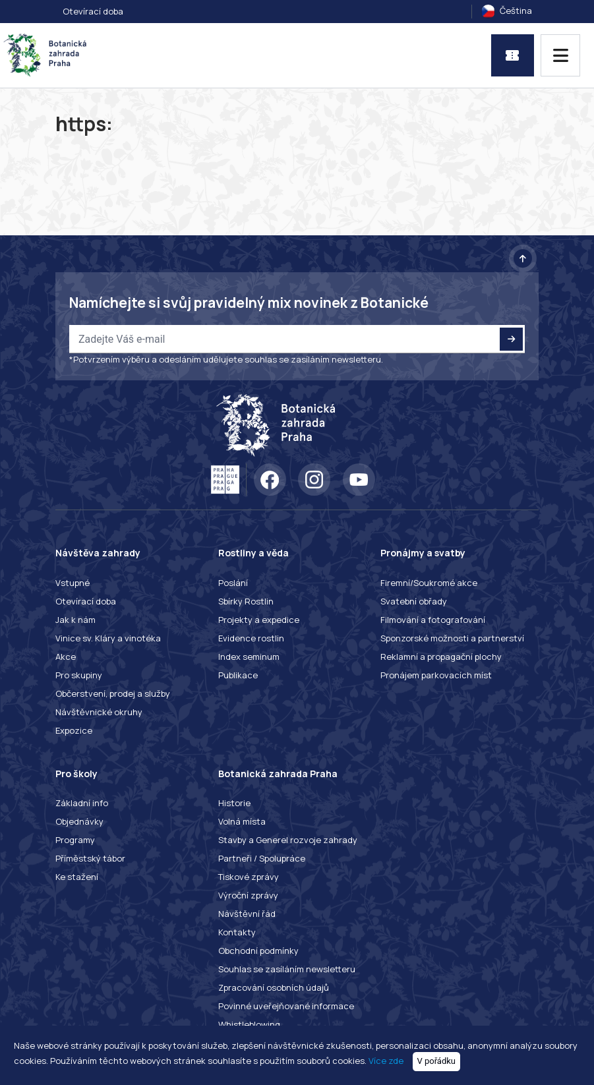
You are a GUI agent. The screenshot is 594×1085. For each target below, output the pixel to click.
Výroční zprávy (248, 895)
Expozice (73, 730)
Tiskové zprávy (248, 877)
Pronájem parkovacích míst (436, 675)
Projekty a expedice (258, 620)
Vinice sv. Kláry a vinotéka (108, 638)
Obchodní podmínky (258, 950)
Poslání (233, 583)
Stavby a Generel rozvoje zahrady (287, 840)
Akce (65, 656)
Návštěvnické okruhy (98, 712)
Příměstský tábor (90, 858)
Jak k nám (75, 620)
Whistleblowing (249, 1024)
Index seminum (249, 656)
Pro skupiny (78, 675)
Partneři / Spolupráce (261, 858)
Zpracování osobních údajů (273, 987)
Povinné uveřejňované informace (286, 1006)
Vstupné (72, 583)
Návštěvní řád (247, 914)
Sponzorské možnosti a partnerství (452, 638)
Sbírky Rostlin (246, 601)
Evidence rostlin (251, 638)
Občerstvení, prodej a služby (112, 693)
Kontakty (237, 932)
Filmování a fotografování (432, 620)
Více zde (386, 1061)
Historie (234, 803)
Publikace (238, 675)
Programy (75, 840)
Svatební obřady (413, 601)
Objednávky (79, 821)
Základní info (81, 803)
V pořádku (436, 1061)
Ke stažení (76, 877)
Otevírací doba (93, 11)
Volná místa (242, 821)
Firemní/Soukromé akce (428, 583)
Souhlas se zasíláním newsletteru (286, 969)
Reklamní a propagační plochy (441, 656)
